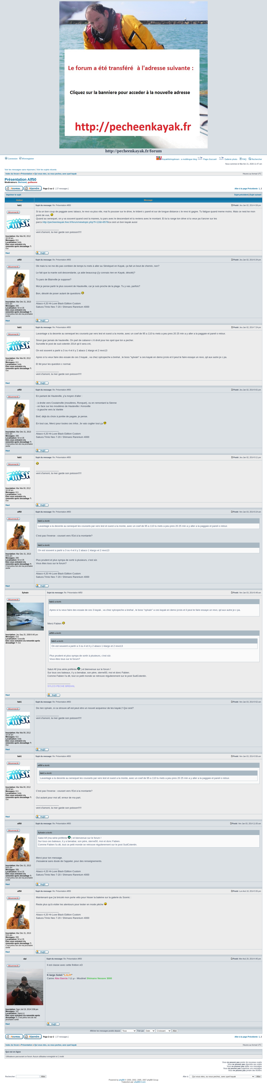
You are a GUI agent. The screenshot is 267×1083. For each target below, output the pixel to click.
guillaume (32, 182)
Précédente (253, 189)
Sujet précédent (241, 195)
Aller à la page (241, 189)
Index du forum (12, 174)
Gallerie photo (228, 159)
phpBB (122, 1080)
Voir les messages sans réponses (20, 169)
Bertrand (22, 182)
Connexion (11, 159)
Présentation (26, 174)
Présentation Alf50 (20, 179)
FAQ (243, 159)
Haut (8, 253)
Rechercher (255, 159)
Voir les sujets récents (47, 169)
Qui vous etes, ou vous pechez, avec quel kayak (55, 174)
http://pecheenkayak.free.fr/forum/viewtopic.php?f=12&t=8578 (75, 222)
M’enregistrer (26, 159)
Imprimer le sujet (13, 195)
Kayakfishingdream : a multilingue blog (176, 159)
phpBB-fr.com (140, 1082)
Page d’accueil (207, 159)
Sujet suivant (255, 195)
